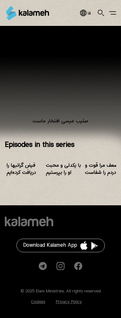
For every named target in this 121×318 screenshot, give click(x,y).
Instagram (60, 266)
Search (101, 13)
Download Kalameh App (50, 245)
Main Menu (112, 13)
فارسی (85, 13)
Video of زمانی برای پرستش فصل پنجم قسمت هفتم (60, 79)
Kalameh (27, 13)
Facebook (78, 266)
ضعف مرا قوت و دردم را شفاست (101, 168)
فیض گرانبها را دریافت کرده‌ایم (21, 168)
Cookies (38, 302)
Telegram (43, 266)
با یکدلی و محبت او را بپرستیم (63, 168)
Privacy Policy (69, 302)
